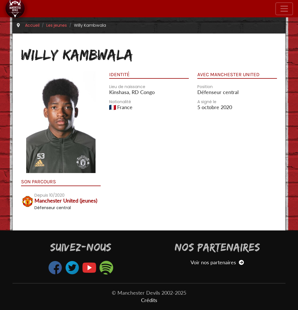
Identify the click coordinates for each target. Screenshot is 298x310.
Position (205, 87)
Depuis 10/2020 (49, 195)
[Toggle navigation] (284, 9)
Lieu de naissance (127, 87)
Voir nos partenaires (217, 262)
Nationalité (120, 102)
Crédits (149, 300)
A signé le (206, 102)
